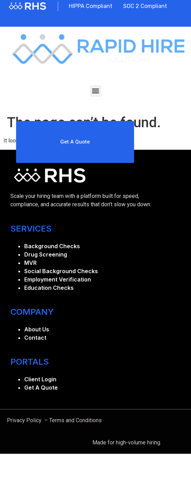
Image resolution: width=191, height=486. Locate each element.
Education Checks (49, 287)
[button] (95, 91)
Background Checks (52, 246)
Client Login (40, 379)
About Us (36, 329)
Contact (35, 337)
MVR (30, 262)
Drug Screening (45, 254)
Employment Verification (57, 279)
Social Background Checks (61, 271)
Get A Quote (41, 387)
